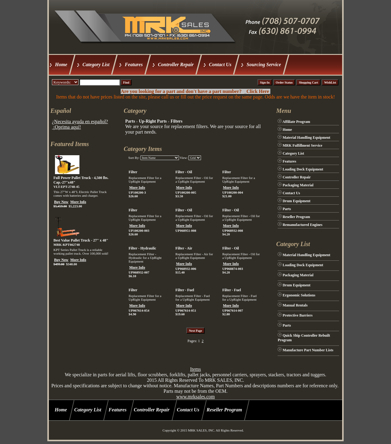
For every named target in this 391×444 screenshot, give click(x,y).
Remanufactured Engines (302, 225)
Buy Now (61, 202)
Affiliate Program (296, 122)
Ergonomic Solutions (299, 295)
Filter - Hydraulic (142, 248)
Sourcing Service (264, 64)
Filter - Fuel (184, 290)
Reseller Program (296, 217)
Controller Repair (176, 64)
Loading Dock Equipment (303, 169)
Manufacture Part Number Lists (308, 350)
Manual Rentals (295, 305)
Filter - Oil (183, 172)
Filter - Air (183, 248)
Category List (95, 64)
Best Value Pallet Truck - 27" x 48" (80, 240)
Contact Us (220, 64)
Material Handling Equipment (306, 137)
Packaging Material (298, 185)
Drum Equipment (296, 201)
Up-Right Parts (152, 121)
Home (61, 64)
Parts (130, 121)
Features (134, 64)
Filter (133, 172)
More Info (78, 202)
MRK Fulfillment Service (302, 145)
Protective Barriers (297, 315)
